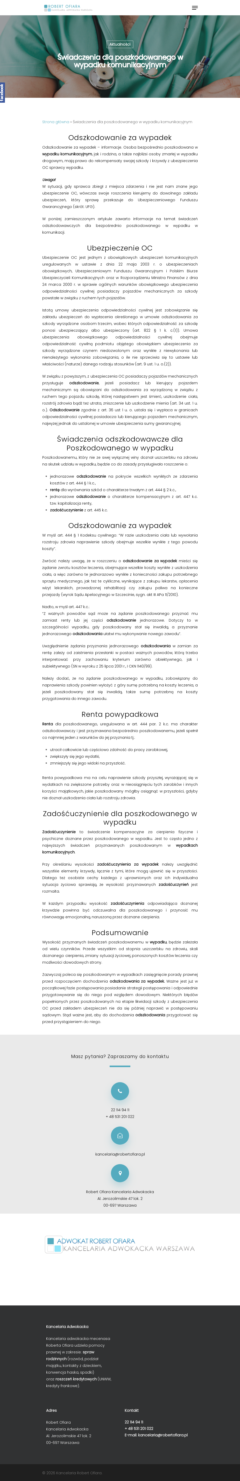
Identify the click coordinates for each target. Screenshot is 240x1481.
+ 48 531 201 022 (120, 1116)
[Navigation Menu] (195, 7)
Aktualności (119, 44)
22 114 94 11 (120, 1110)
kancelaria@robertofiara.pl (120, 1154)
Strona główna (55, 121)
